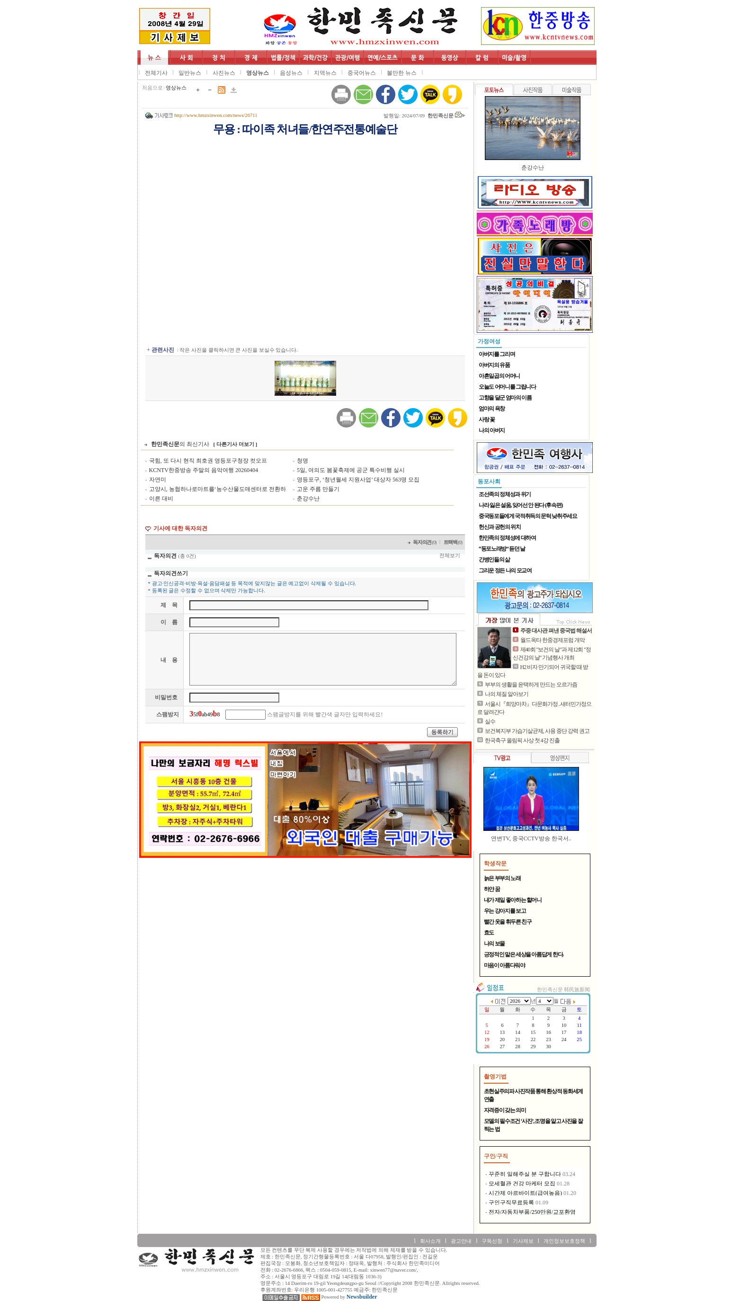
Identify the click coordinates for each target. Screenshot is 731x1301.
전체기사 (156, 73)
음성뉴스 (291, 73)
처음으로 (152, 87)
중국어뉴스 (362, 73)
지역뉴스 (325, 73)
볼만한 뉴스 (402, 73)
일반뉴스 (189, 73)
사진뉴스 (224, 73)
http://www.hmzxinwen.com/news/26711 (215, 115)
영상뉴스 (257, 73)
